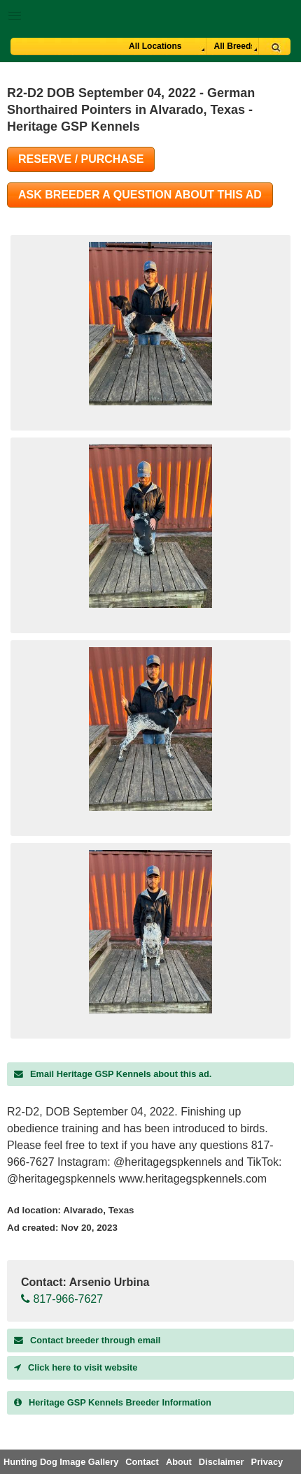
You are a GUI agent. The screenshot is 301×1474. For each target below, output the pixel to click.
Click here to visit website (75, 1367)
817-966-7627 (62, 1299)
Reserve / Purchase (81, 159)
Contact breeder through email (87, 1340)
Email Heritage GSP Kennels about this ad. (112, 1074)
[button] (150, 12)
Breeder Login (285, 17)
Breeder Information (112, 1402)
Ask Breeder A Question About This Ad (140, 195)
